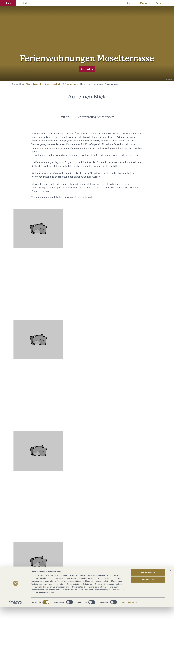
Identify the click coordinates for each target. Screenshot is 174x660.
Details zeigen (127, 655)
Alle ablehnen (148, 633)
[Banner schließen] (170, 623)
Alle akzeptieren (148, 625)
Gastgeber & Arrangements (65, 83)
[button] (8, 3)
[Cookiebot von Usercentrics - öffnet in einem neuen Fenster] (15, 655)
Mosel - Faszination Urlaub (38, 83)
